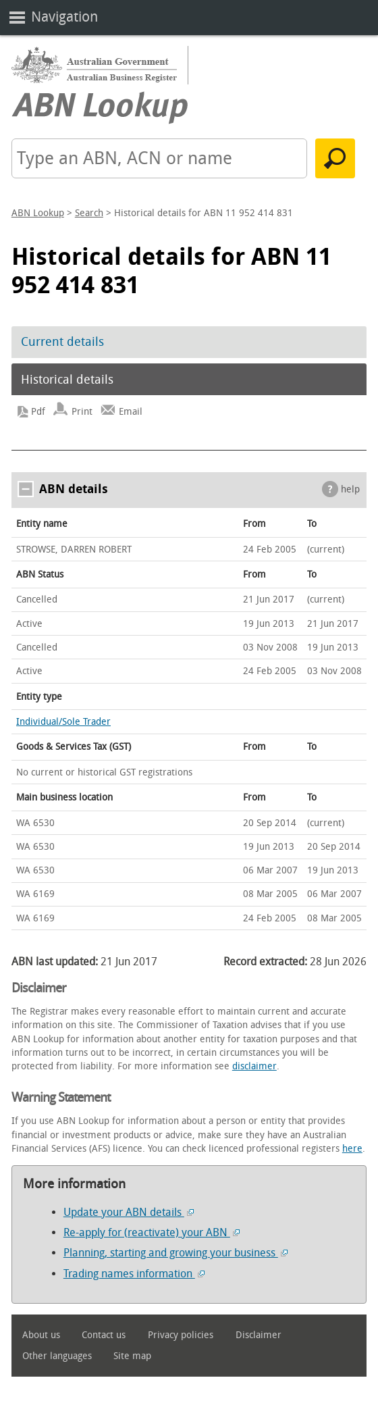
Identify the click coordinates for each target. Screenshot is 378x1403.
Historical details (67, 379)
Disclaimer (258, 1335)
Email (130, 411)
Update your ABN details (128, 1212)
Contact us (104, 1335)
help (350, 489)
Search (89, 213)
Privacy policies (180, 1335)
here (352, 1148)
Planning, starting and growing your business (175, 1252)
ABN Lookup (37, 213)
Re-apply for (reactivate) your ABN (151, 1232)
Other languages (57, 1356)
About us (41, 1335)
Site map (132, 1356)
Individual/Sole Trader (63, 722)
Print (82, 411)
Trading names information (134, 1273)
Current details (62, 341)
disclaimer (254, 1066)
